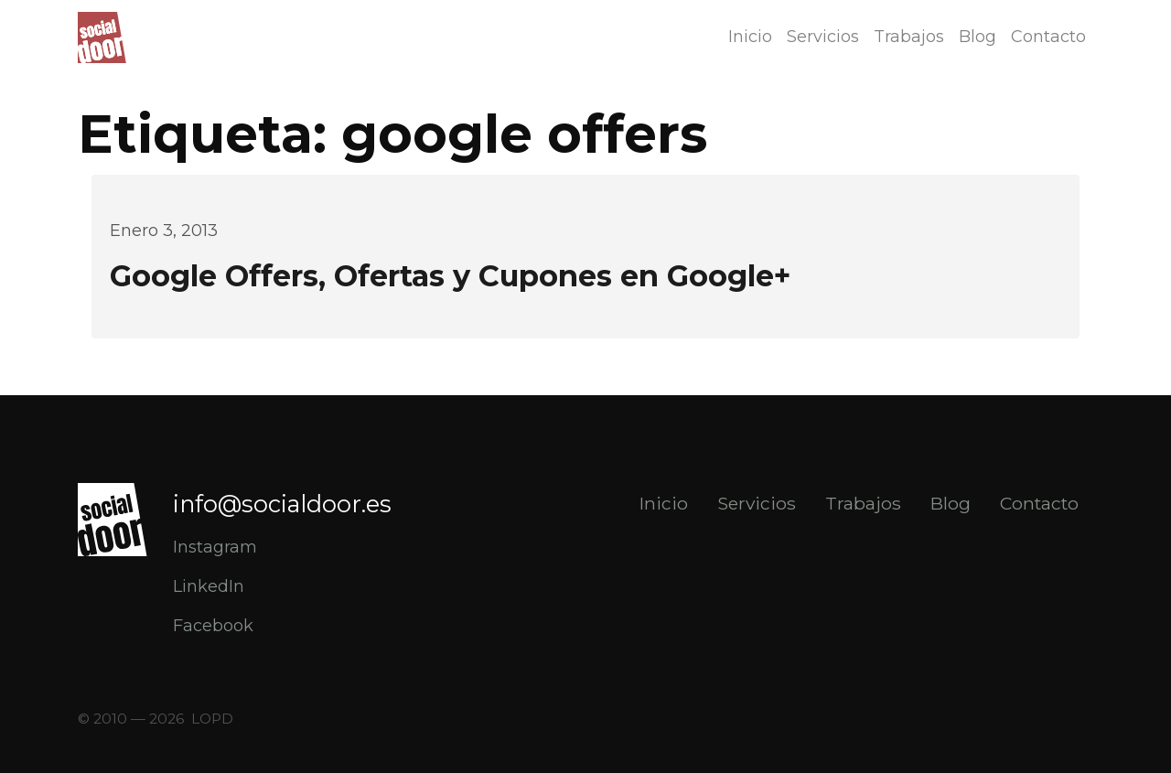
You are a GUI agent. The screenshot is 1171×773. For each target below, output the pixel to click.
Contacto (1048, 37)
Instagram (215, 547)
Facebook (213, 626)
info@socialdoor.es (282, 503)
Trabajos (909, 37)
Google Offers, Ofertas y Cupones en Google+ (450, 276)
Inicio (750, 37)
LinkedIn (208, 586)
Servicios (823, 37)
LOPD (212, 718)
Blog (977, 37)
